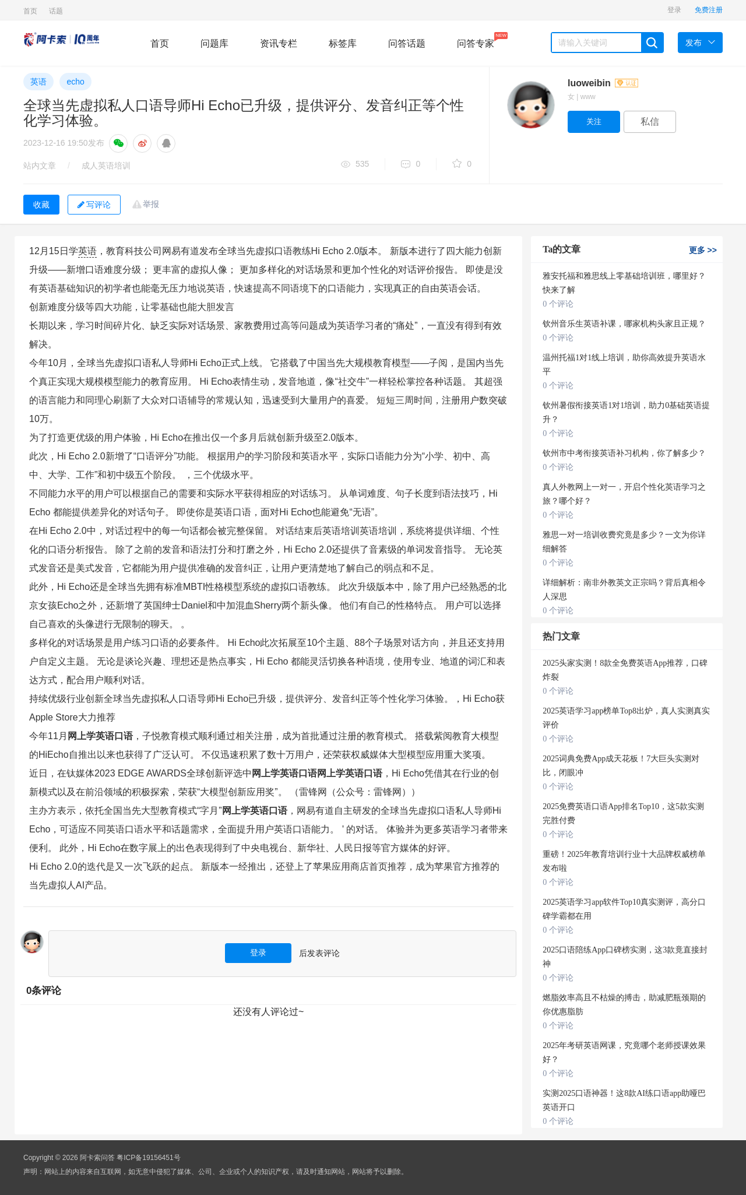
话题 (56, 11)
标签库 (343, 43)
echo (75, 81)
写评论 (94, 204)
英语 (38, 81)
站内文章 (39, 165)
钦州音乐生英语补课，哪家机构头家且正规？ (624, 323)
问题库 (214, 43)
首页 (30, 11)
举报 (151, 204)
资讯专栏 (278, 43)
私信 (650, 121)
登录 (674, 10)
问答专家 (475, 40)
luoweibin (603, 83)
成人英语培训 (106, 165)
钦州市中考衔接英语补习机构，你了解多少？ (624, 453)
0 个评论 (558, 304)
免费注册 (709, 10)
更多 (703, 250)
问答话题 (406, 43)
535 (355, 164)
